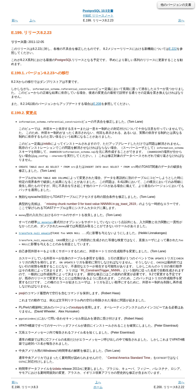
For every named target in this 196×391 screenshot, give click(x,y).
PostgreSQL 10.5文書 (98, 10)
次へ (181, 20)
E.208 (97, 103)
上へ (32, 20)
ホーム (98, 386)
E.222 (173, 48)
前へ (15, 20)
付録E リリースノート (98, 15)
